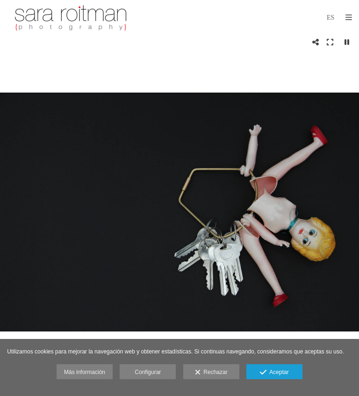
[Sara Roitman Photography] (70, 17)
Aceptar (274, 372)
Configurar (148, 372)
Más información (84, 372)
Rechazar (211, 372)
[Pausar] (346, 42)
